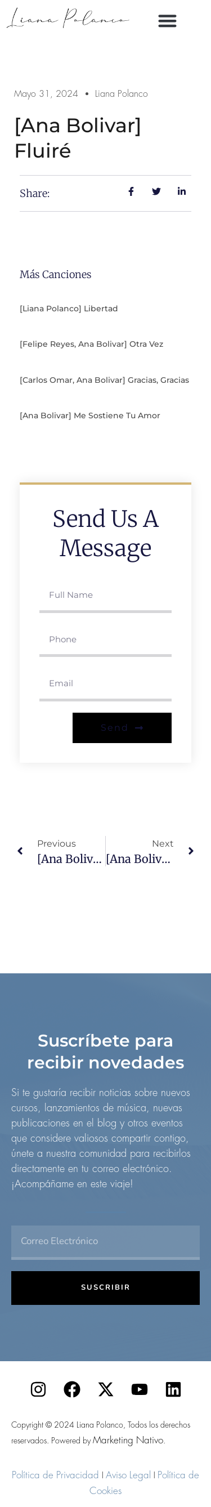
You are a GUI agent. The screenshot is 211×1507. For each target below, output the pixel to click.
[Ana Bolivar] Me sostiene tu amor (90, 415)
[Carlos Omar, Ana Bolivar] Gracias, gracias (104, 380)
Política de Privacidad (55, 1475)
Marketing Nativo (128, 1440)
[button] (167, 20)
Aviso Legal (128, 1475)
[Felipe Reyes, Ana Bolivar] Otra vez (91, 344)
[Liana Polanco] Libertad (69, 308)
